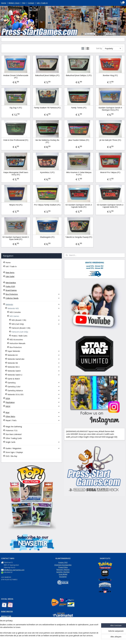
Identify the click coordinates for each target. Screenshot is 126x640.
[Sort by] (113, 48)
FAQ (23, 3)
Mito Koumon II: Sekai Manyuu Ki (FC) (78, 173)
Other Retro (33, 416)
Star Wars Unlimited (13, 434)
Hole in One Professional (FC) (15, 140)
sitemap (55, 635)
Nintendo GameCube (34, 359)
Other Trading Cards (14, 438)
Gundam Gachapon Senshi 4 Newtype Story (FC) (110, 108)
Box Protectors (33, 294)
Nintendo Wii (34, 363)
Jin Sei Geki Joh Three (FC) (110, 140)
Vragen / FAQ (63, 562)
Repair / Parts (33, 420)
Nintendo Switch (34, 371)
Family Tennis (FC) (78, 107)
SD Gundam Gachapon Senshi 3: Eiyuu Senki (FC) (15, 238)
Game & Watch (14, 379)
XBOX (33, 406)
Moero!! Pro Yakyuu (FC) (110, 172)
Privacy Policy (63, 567)
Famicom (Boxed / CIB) (21, 328)
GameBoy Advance (34, 390)
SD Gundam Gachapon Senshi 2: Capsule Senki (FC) (78, 206)
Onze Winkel (63, 574)
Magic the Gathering (14, 426)
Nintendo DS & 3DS (34, 394)
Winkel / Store (14, 3)
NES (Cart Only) (36, 324)
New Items (10, 272)
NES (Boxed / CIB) (36, 320)
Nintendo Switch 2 (34, 375)
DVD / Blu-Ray (11, 456)
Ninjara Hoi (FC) (15, 205)
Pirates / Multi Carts (19, 336)
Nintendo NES (34, 308)
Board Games (11, 290)
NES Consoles (15, 312)
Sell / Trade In (42, 3)
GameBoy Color (34, 386)
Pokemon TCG (11, 430)
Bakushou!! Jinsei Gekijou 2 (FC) (79, 75)
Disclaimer (63, 577)
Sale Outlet (10, 276)
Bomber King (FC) (110, 75)
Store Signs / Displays (14, 452)
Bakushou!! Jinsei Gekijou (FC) (47, 75)
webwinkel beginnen (70, 635)
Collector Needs (33, 298)
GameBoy (34, 382)
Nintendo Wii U (34, 367)
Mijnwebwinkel (91, 635)
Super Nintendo (34, 351)
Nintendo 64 (34, 355)
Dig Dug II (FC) (16, 107)
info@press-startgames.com (14, 570)
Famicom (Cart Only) (20, 332)
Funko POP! (10, 286)
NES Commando (6, 623)
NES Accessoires (16, 339)
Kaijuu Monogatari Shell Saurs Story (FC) (15, 173)
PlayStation (33, 402)
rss (60, 635)
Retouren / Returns (63, 570)
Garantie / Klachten (63, 572)
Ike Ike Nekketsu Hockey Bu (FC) (47, 141)
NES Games (35, 316)
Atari (33, 412)
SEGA (33, 398)
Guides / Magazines (33, 448)
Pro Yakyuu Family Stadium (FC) (47, 205)
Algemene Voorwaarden (62, 565)
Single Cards (33, 442)
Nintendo (33, 304)
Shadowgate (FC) (47, 237)
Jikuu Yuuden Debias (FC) (78, 140)
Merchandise (11, 282)
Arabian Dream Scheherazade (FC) (15, 76)
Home (3, 3)
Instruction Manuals (17, 343)
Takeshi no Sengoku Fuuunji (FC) (78, 237)
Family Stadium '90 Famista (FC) (47, 107)
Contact (31, 3)
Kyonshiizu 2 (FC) (47, 172)
